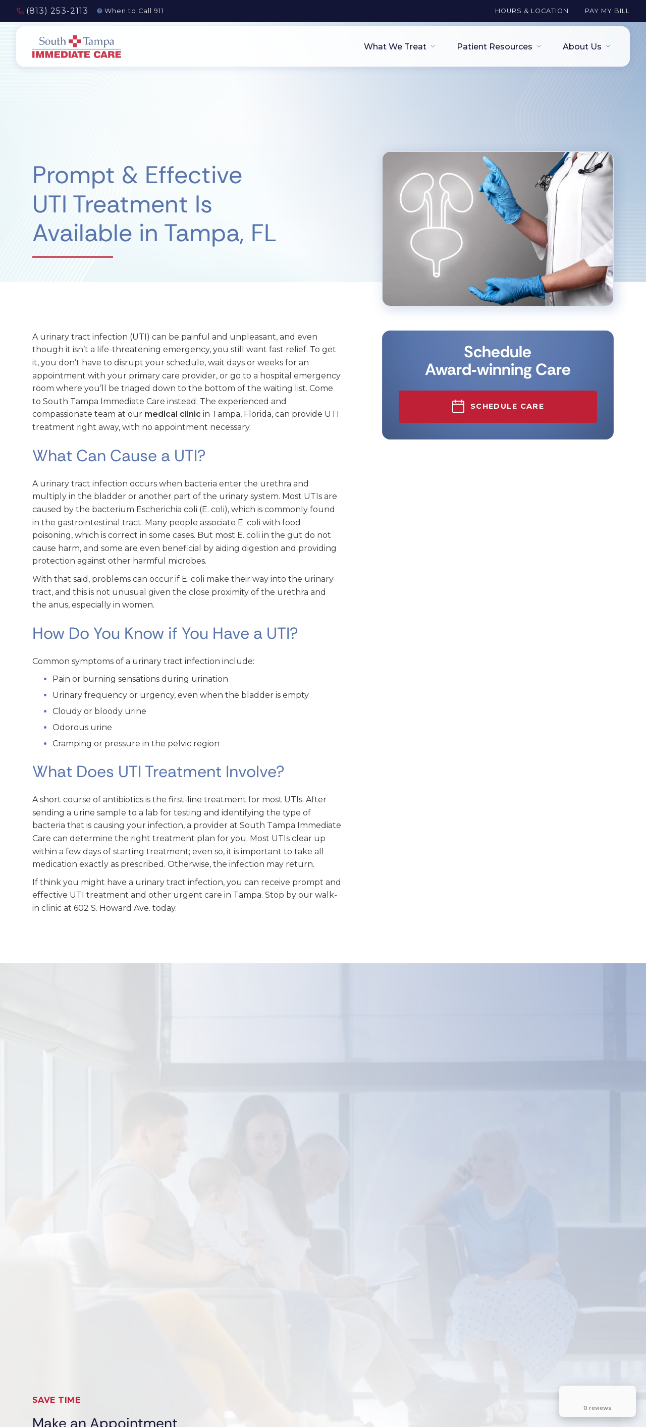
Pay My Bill (607, 11)
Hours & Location (532, 11)
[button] (396, 47)
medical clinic (172, 414)
